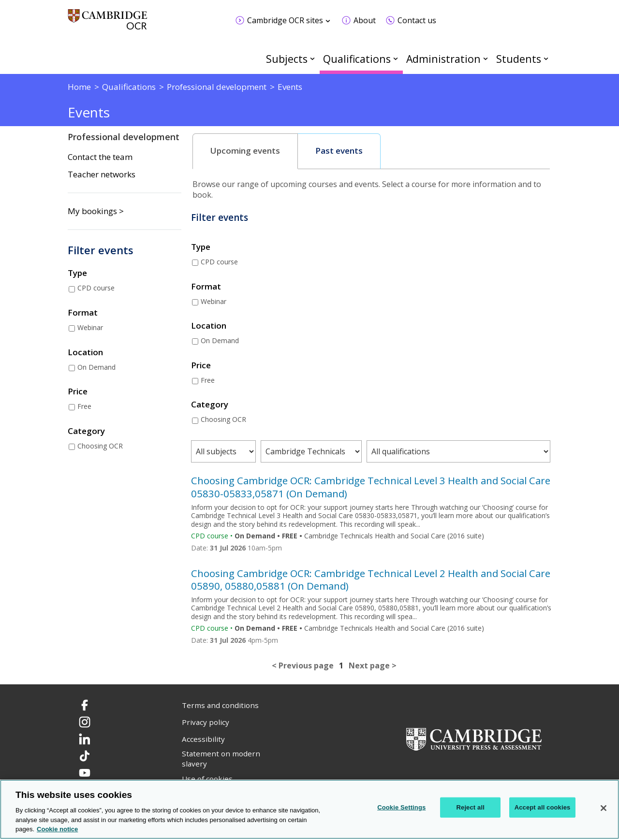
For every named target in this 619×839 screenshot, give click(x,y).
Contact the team (100, 157)
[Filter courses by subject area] (223, 451)
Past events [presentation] (339, 150)
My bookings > (96, 211)
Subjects (287, 59)
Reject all (471, 807)
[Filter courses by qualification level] (458, 451)
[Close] (603, 808)
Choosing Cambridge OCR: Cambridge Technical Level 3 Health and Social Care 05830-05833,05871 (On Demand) (370, 487)
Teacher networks (101, 174)
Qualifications (357, 59)
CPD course (96, 287)
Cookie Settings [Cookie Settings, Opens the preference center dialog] (401, 807)
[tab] (245, 151)
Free (84, 406)
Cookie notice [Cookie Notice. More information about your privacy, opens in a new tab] (57, 829)
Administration (443, 59)
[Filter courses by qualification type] (311, 451)
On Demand (96, 367)
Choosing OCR (100, 445)
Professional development (123, 137)
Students (518, 59)
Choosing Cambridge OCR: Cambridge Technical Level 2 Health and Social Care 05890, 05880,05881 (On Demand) (370, 579)
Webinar (90, 327)
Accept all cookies (543, 807)
